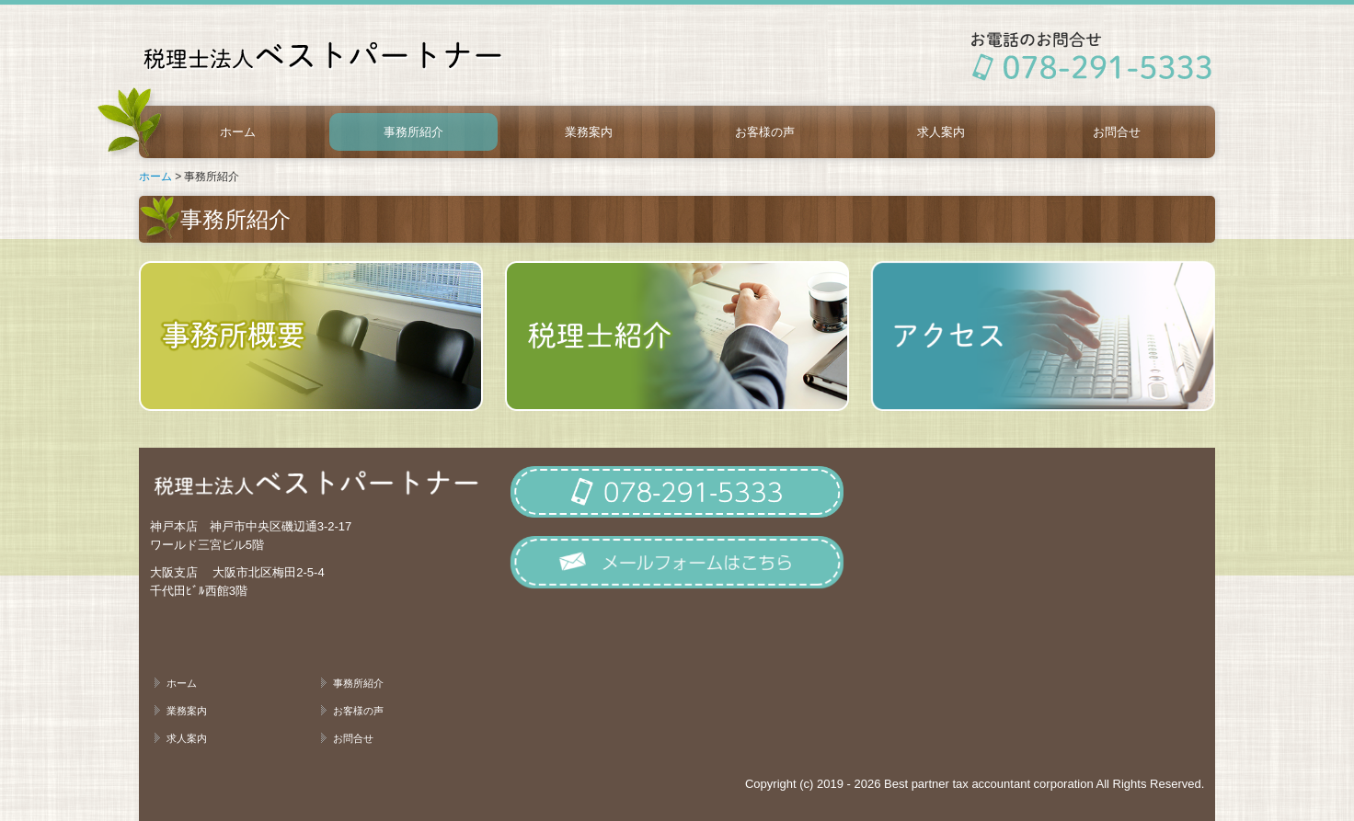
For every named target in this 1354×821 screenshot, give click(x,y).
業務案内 (589, 132)
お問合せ (1117, 132)
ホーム (238, 132)
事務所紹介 (413, 132)
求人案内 (941, 132)
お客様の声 (765, 132)
